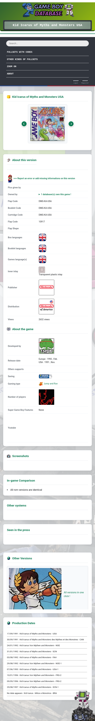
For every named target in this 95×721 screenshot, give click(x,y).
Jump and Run (50, 383)
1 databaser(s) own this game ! (56, 194)
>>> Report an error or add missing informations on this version (44, 178)
